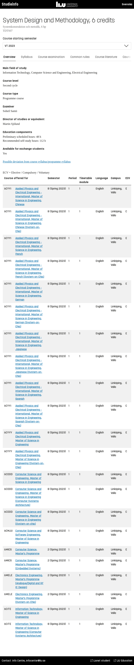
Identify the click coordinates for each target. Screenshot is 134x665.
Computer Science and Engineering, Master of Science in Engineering (28, 478)
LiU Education (123, 660)
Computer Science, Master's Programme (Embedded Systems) (27, 564)
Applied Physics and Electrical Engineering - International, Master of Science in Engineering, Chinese (29, 196)
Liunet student (100, 660)
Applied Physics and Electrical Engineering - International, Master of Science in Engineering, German (29, 291)
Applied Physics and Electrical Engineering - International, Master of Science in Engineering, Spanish (29, 390)
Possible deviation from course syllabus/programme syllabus (37, 161)
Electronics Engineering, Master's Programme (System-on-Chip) (29, 598)
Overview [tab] (9, 57)
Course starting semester (20, 38)
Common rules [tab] (80, 57)
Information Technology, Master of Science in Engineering (29, 613)
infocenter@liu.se (35, 660)
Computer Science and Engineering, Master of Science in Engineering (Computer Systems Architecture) (28, 496)
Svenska (127, 4)
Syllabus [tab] (26, 57)
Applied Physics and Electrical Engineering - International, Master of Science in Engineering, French (29, 246)
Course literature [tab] (106, 57)
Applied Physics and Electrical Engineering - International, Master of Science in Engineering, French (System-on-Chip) (29, 268)
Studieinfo (10, 4)
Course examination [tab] (51, 57)
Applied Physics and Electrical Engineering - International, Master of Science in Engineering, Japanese (29, 341)
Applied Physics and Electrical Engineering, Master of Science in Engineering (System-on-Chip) (29, 459)
